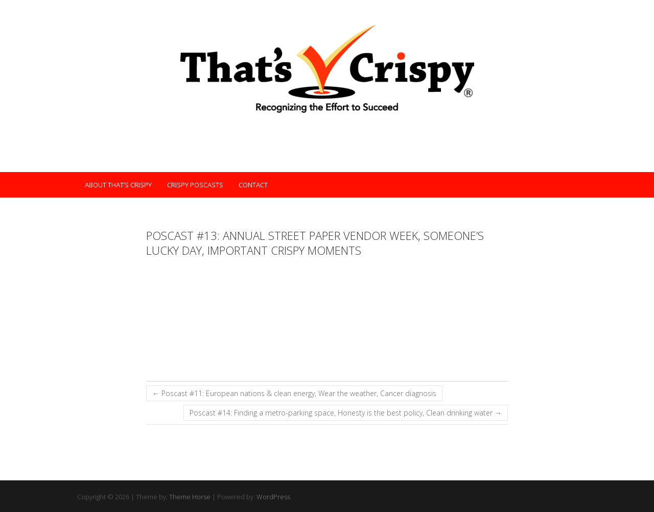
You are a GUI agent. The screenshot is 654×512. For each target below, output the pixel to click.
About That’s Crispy (118, 184)
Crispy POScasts (195, 184)
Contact (253, 184)
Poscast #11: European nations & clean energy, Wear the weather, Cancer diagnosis (294, 393)
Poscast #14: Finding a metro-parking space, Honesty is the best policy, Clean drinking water (346, 413)
